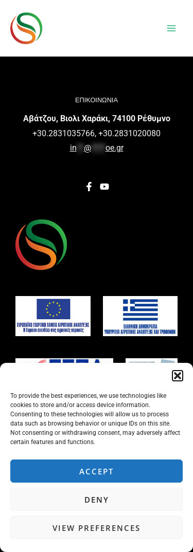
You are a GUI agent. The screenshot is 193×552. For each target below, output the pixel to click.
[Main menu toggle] (172, 28)
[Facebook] (89, 186)
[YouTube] (104, 186)
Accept (96, 471)
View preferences (96, 528)
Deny (96, 499)
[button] (177, 376)
